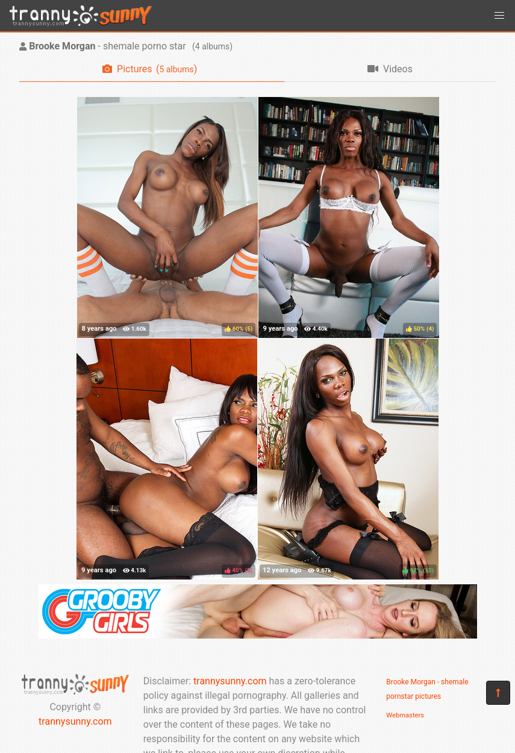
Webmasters (405, 715)
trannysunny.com (75, 721)
